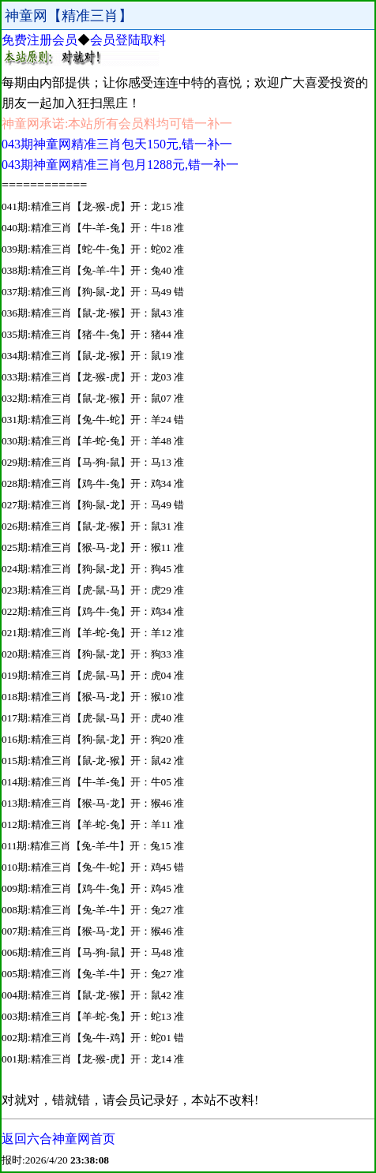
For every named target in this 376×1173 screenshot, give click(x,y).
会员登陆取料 (128, 40)
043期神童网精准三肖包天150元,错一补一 (117, 144)
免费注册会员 (39, 40)
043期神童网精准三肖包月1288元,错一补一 (120, 164)
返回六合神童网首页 (58, 1138)
